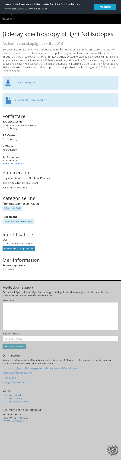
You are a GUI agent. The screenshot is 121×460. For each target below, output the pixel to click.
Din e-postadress (11, 334)
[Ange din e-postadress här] (60, 338)
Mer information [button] (38, 8)
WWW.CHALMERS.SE (13, 420)
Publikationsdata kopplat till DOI (18, 248)
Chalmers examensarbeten (16, 401)
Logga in (8, 18)
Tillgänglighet (9, 377)
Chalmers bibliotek (12, 395)
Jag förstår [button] (105, 7)
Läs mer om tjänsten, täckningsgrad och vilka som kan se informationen (40, 368)
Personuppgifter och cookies (17, 372)
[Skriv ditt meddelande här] (60, 316)
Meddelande (9, 300)
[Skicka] (14, 346)
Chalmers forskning (12, 398)
